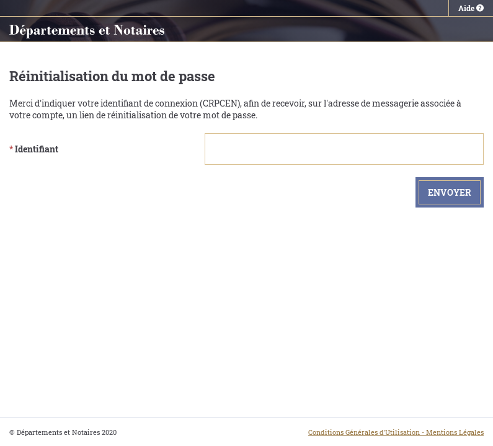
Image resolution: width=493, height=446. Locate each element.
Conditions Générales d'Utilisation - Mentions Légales (396, 432)
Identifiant (33, 149)
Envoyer (449, 192)
